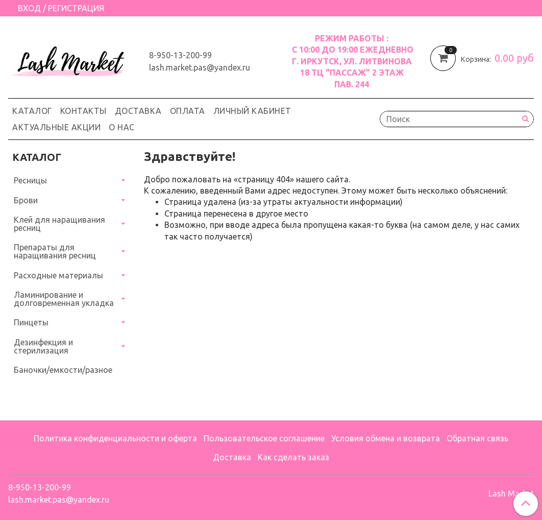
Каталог (32, 110)
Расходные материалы (58, 275)
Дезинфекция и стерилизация (43, 346)
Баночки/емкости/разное (63, 369)
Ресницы (30, 180)
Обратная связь (477, 438)
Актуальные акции (56, 127)
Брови (26, 200)
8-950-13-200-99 (180, 55)
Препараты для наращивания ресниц (55, 251)
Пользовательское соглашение (264, 438)
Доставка (138, 110)
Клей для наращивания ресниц (59, 223)
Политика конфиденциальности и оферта (115, 438)
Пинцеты (31, 322)
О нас (122, 127)
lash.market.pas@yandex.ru (199, 67)
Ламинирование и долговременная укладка (64, 299)
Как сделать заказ (293, 457)
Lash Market (511, 493)
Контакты (83, 110)
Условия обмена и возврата (385, 438)
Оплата (187, 110)
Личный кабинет (252, 110)
